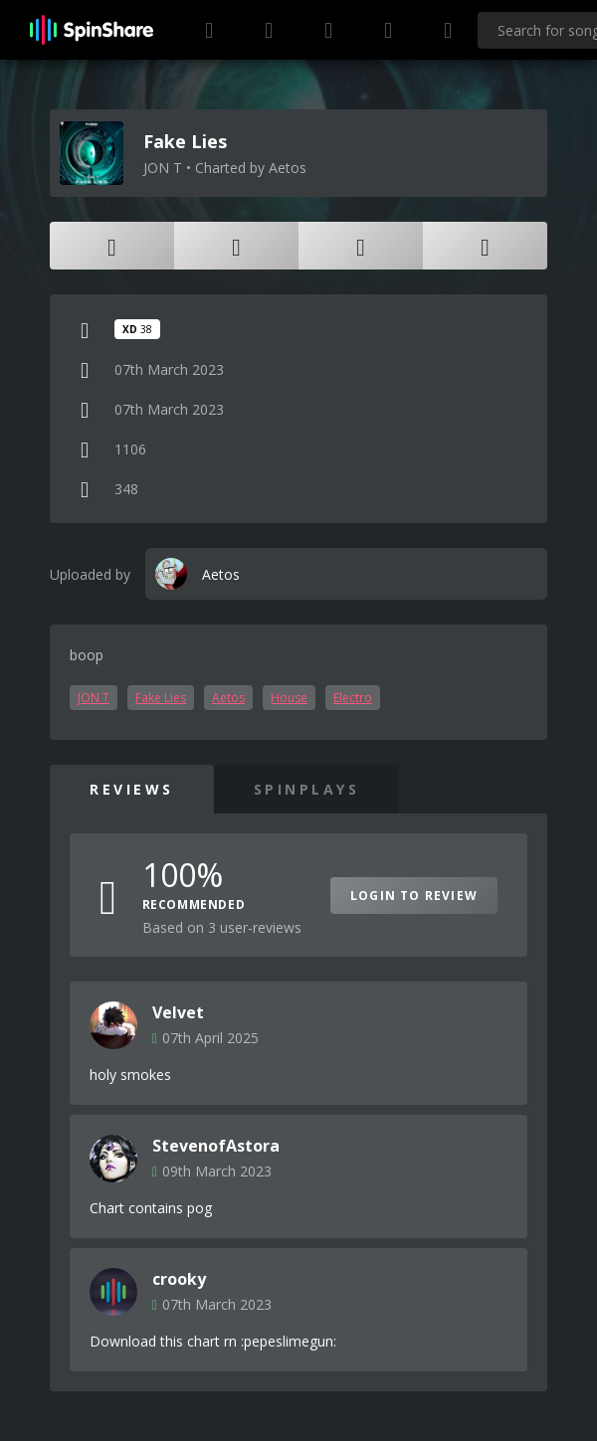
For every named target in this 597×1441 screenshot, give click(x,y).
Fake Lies (160, 697)
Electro (352, 697)
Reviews (132, 789)
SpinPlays (307, 789)
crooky (179, 1279)
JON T (93, 697)
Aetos (228, 697)
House (289, 697)
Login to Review (414, 895)
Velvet (178, 1012)
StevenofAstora (216, 1146)
